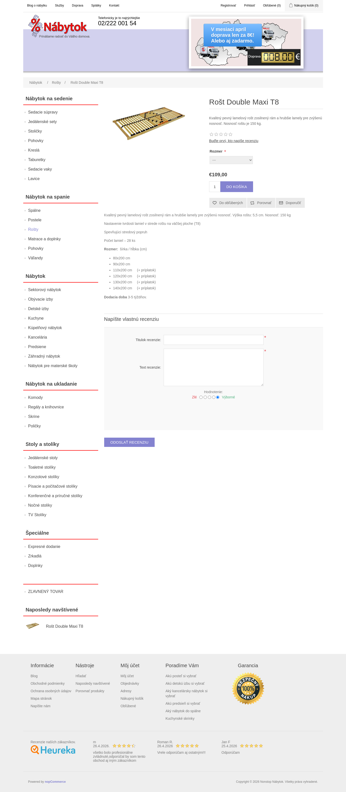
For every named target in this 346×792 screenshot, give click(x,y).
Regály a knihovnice (46, 407)
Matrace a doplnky (44, 239)
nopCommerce (55, 781)
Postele (34, 220)
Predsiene (37, 347)
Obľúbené (128, 706)
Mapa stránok (41, 698)
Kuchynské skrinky (180, 718)
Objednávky (130, 683)
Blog (34, 676)
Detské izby (38, 309)
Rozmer (216, 151)
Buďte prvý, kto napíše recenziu (233, 141)
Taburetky (36, 160)
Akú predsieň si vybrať (183, 703)
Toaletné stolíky (42, 467)
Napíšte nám (40, 706)
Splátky (96, 5)
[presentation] (214, 413)
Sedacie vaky (40, 169)
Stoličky (35, 131)
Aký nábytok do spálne (183, 711)
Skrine (33, 416)
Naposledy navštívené (93, 683)
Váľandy (35, 258)
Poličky (34, 426)
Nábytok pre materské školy (52, 366)
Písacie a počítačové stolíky (52, 486)
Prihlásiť (249, 5)
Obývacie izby (40, 299)
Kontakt (114, 5)
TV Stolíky (37, 515)
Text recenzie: (150, 367)
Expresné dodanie (44, 546)
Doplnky (35, 565)
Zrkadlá (34, 556)
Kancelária (37, 337)
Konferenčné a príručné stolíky (55, 496)
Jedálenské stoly (43, 458)
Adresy (126, 691)
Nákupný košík (132, 698)
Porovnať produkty (90, 691)
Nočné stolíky (40, 505)
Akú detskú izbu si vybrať (185, 683)
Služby (59, 5)
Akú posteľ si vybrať (181, 676)
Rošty (33, 229)
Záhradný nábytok (44, 356)
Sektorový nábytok (44, 290)
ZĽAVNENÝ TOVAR (45, 591)
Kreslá (33, 150)
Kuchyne (36, 318)
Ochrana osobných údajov (51, 691)
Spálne (34, 210)
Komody (35, 397)
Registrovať (228, 5)
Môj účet (127, 676)
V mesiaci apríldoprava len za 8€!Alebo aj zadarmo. (232, 35)
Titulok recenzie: (148, 340)
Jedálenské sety (42, 122)
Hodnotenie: (213, 392)
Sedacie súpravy (43, 112)
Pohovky (35, 141)
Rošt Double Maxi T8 (64, 626)
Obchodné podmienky (48, 683)
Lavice (34, 179)
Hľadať (81, 676)
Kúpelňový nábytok (45, 328)
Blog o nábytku (37, 5)
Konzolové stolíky (43, 477)
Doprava (77, 5)
